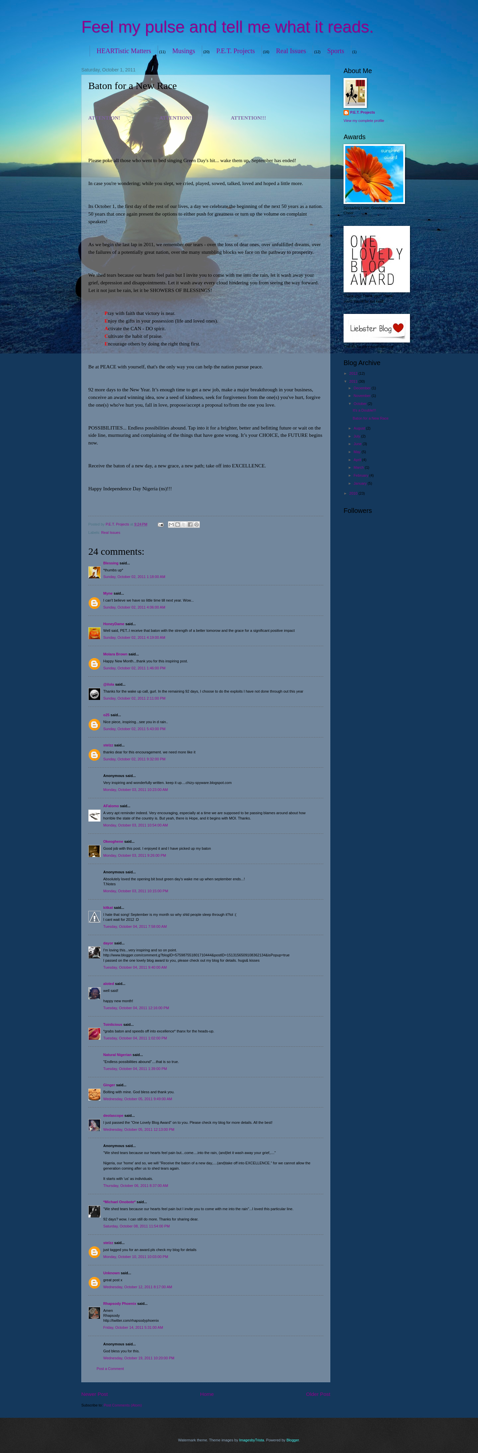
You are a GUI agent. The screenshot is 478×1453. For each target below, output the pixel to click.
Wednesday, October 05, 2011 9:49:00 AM (137, 1099)
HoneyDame (113, 624)
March (359, 467)
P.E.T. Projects (235, 50)
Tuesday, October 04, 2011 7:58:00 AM (135, 926)
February (361, 475)
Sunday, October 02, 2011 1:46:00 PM (134, 668)
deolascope (113, 1115)
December (362, 388)
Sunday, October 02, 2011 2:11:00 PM (134, 698)
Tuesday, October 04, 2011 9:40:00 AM (135, 967)
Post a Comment (110, 1369)
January (360, 483)
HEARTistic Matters (124, 50)
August (360, 428)
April (358, 460)
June (358, 444)
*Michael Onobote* (119, 1202)
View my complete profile (364, 121)
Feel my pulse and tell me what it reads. (227, 27)
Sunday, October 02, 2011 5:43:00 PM (134, 729)
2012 (353, 373)
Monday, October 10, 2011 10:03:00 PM (135, 1257)
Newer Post (94, 1394)
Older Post (318, 1394)
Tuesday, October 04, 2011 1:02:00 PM (135, 1038)
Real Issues (291, 50)
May (357, 452)
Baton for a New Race (371, 418)
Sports (335, 50)
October (360, 404)
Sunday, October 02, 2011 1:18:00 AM (134, 577)
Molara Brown (115, 654)
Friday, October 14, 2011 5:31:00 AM (133, 1327)
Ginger (109, 1085)
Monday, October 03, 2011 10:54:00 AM (135, 825)
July (357, 436)
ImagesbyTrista (251, 1440)
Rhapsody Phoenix (119, 1304)
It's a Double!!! (364, 410)
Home (207, 1394)
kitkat (108, 908)
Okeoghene (113, 841)
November (362, 396)
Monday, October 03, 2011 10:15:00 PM (135, 891)
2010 (353, 493)
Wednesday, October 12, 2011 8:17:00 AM (137, 1287)
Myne (108, 593)
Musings (183, 50)
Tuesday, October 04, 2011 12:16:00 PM (136, 1008)
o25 (106, 715)
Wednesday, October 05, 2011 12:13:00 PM (138, 1129)
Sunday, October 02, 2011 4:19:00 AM (134, 637)
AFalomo (111, 806)
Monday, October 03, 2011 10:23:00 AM (135, 790)
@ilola (108, 684)
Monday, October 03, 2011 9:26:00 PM (134, 855)
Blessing (111, 563)
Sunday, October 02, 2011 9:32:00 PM (134, 759)
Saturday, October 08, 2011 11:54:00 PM (136, 1226)
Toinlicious (112, 1024)
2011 (353, 381)
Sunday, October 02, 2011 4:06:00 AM (134, 607)
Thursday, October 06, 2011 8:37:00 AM (135, 1186)
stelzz (108, 745)
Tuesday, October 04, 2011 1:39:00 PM (135, 1069)
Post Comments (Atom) (123, 1405)
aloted (108, 984)
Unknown (111, 1273)
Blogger (292, 1440)
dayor (108, 943)
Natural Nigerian (117, 1055)
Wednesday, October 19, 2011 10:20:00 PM (138, 1358)
